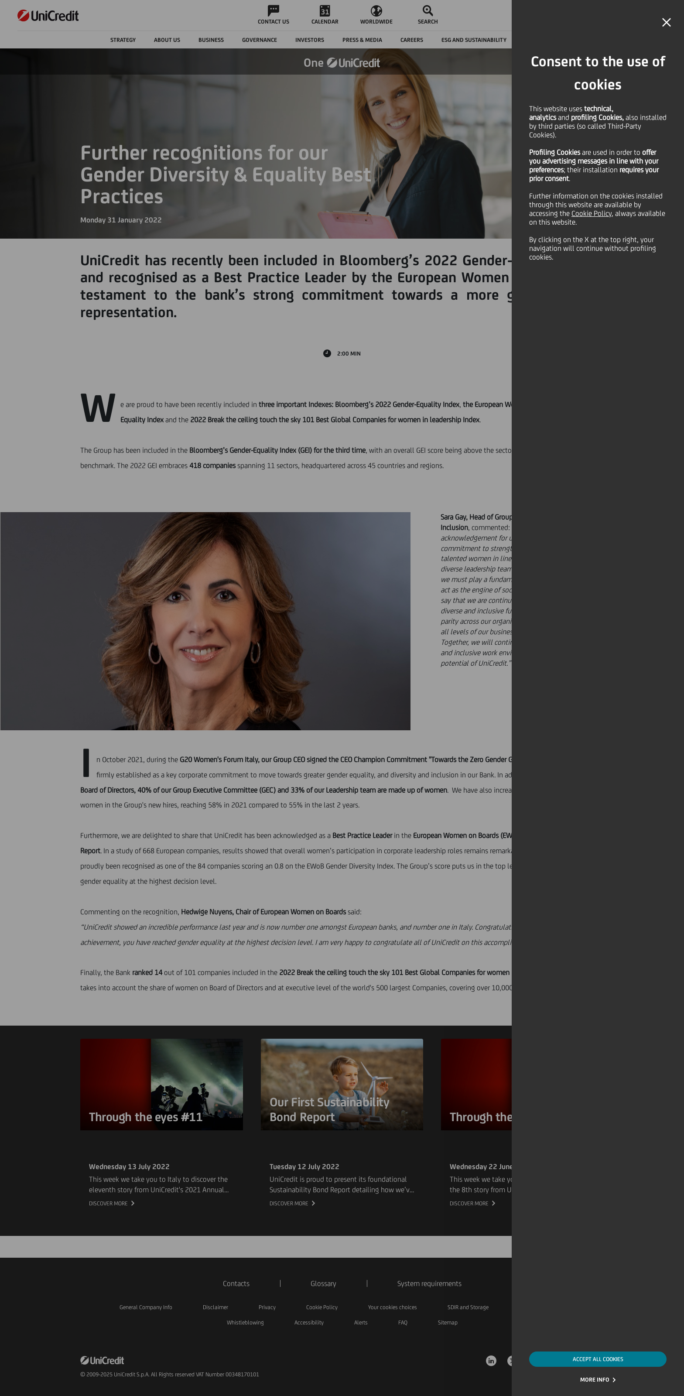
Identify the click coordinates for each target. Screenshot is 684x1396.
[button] (667, 22)
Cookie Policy (591, 213)
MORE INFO (594, 1379)
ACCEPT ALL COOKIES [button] (598, 1359)
